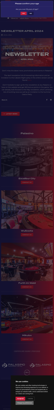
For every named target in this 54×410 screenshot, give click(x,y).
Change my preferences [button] (24, 403)
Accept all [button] (20, 398)
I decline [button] (30, 398)
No (31, 13)
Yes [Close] (23, 13)
